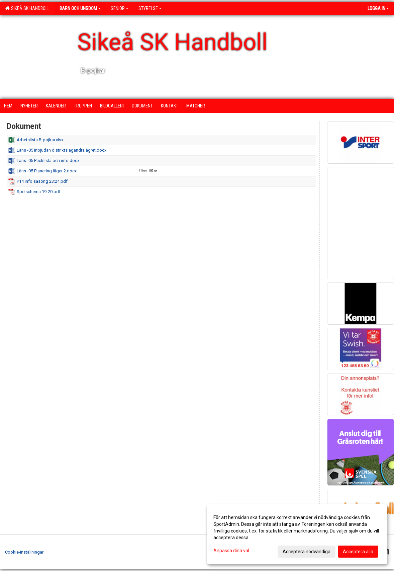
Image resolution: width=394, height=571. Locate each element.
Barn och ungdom (80, 8)
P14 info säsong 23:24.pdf (42, 181)
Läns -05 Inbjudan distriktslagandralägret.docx (61, 150)
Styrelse (150, 8)
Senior (119, 8)
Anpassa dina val (231, 550)
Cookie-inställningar (24, 552)
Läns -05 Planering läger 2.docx (47, 170)
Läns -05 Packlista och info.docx (48, 160)
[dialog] (297, 534)
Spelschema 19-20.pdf (39, 191)
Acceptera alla (358, 551)
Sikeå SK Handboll (27, 8)
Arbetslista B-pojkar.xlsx (40, 139)
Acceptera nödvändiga (306, 551)
